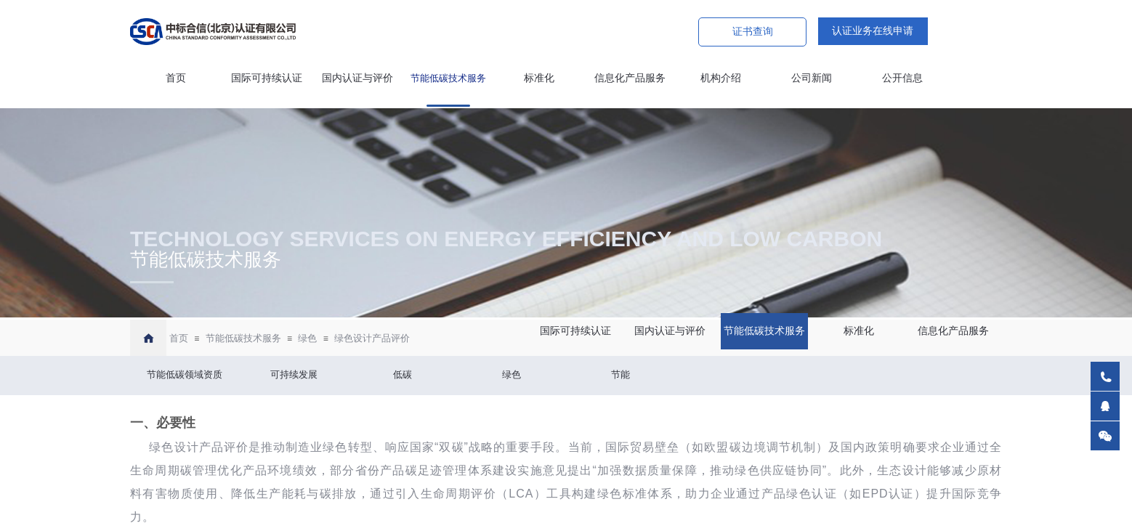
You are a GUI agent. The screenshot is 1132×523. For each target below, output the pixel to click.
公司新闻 (811, 78)
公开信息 (902, 78)
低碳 (402, 374)
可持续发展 (294, 374)
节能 (620, 374)
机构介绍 (720, 78)
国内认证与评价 (357, 78)
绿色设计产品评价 (372, 338)
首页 (176, 78)
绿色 (307, 338)
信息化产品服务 (630, 78)
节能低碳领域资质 (184, 374)
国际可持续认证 (266, 78)
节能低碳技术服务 (448, 78)
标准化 (539, 78)
